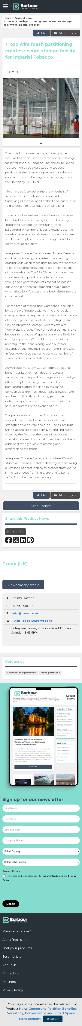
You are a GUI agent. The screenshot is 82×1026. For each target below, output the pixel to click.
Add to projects (65, 33)
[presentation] (30, 891)
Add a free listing (15, 940)
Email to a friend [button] (15, 531)
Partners (9, 982)
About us (9, 965)
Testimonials (11, 956)
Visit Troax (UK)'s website (33, 621)
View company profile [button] (23, 585)
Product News (23, 18)
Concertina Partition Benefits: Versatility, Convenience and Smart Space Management (42, 1014)
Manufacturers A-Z (16, 931)
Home (7, 18)
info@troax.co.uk (25, 613)
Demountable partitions (21, 672)
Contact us (10, 973)
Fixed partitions (50, 672)
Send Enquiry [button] (41, 506)
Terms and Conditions (51, 876)
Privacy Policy (11, 871)
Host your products (17, 948)
